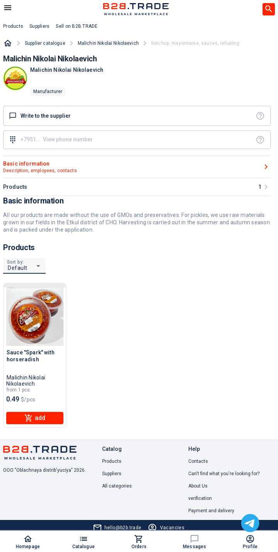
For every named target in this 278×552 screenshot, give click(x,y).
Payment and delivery (211, 510)
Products (111, 461)
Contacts (198, 461)
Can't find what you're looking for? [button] (223, 473)
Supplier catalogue (45, 43)
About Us (198, 486)
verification (200, 498)
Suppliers (111, 473)
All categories (117, 486)
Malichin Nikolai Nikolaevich (108, 43)
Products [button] (13, 26)
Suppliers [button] (39, 26)
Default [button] (17, 268)
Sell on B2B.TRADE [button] (76, 26)
